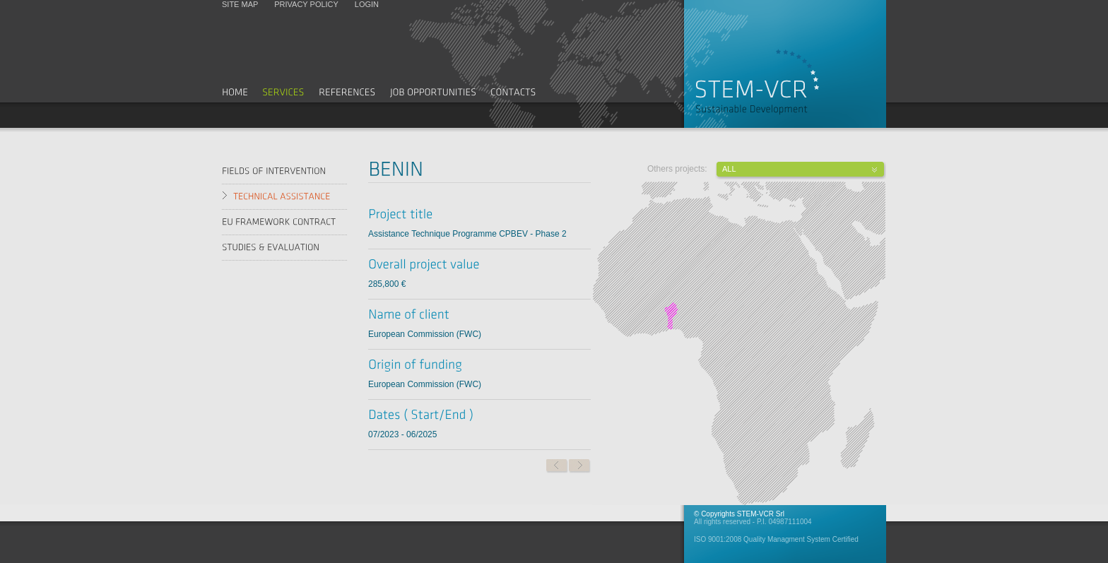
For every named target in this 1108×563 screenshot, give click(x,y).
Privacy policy (306, 4)
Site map (240, 4)
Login (367, 4)
